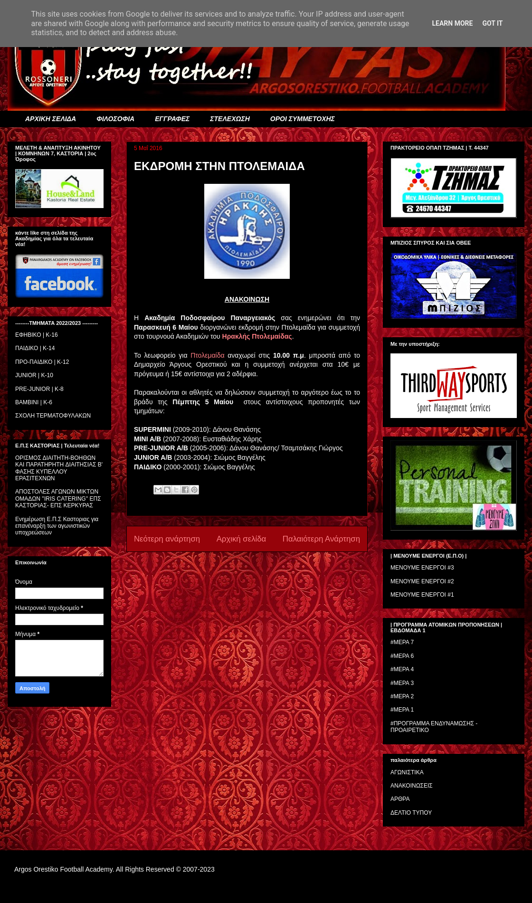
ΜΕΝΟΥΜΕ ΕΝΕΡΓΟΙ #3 (422, 567)
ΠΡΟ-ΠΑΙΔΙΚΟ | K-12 (42, 362)
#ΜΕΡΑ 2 (402, 696)
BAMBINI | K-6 (33, 402)
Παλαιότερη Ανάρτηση (321, 538)
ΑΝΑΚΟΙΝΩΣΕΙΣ (411, 785)
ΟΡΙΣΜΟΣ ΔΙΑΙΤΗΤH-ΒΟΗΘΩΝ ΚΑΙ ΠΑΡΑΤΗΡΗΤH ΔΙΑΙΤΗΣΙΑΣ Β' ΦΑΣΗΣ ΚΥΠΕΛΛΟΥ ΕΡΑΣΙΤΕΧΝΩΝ (59, 468)
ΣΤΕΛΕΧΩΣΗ (229, 119)
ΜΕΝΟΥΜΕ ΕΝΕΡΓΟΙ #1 (422, 594)
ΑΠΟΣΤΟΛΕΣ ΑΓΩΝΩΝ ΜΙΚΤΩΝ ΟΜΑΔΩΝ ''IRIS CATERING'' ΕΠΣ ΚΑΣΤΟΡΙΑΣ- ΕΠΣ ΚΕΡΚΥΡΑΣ (58, 498)
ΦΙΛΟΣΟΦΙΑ (115, 119)
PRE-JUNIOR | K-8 (39, 389)
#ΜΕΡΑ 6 (402, 656)
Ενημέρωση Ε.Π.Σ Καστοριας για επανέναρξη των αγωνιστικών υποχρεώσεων (56, 526)
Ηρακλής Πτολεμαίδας (257, 336)
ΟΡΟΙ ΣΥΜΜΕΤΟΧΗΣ (302, 119)
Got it (492, 23)
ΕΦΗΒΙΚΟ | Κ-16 (36, 335)
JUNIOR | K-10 (34, 375)
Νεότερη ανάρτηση (167, 538)
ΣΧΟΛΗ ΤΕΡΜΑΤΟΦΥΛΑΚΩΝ (53, 415)
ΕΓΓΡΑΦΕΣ (172, 119)
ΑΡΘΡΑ (399, 799)
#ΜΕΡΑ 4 (402, 669)
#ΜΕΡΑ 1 (402, 709)
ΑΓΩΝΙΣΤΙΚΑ (407, 772)
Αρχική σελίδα (241, 538)
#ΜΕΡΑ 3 (402, 683)
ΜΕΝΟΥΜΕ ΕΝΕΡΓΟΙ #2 (422, 581)
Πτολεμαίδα (207, 355)
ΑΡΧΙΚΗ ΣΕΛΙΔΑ (50, 119)
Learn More (452, 23)
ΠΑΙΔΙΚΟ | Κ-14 (35, 348)
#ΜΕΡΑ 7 (402, 642)
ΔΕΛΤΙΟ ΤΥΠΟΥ (411, 812)
